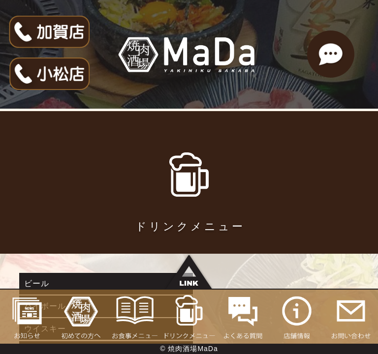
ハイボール (215, 283)
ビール (36, 283)
